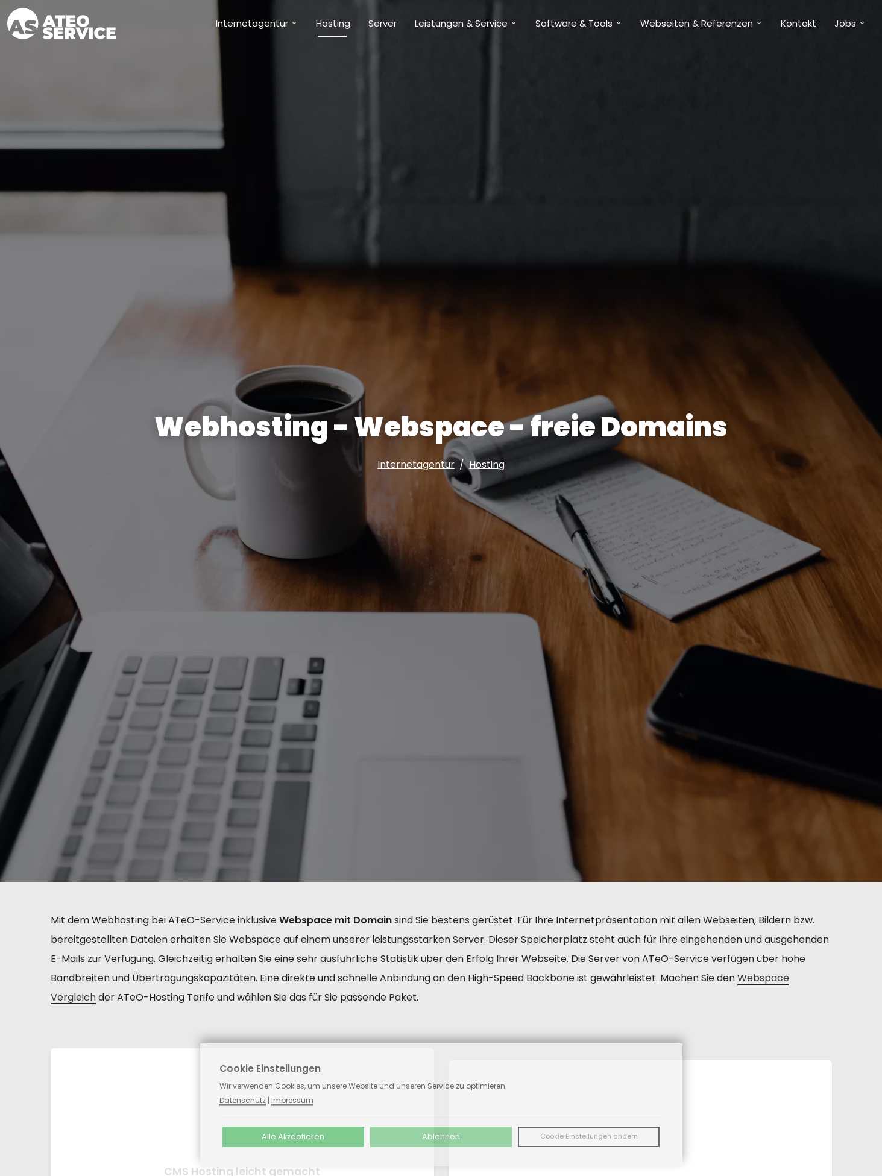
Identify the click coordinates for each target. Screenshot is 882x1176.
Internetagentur (416, 464)
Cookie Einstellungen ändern (589, 1136)
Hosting (487, 464)
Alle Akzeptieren (293, 1136)
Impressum (292, 1100)
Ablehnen (441, 1136)
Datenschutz (242, 1100)
